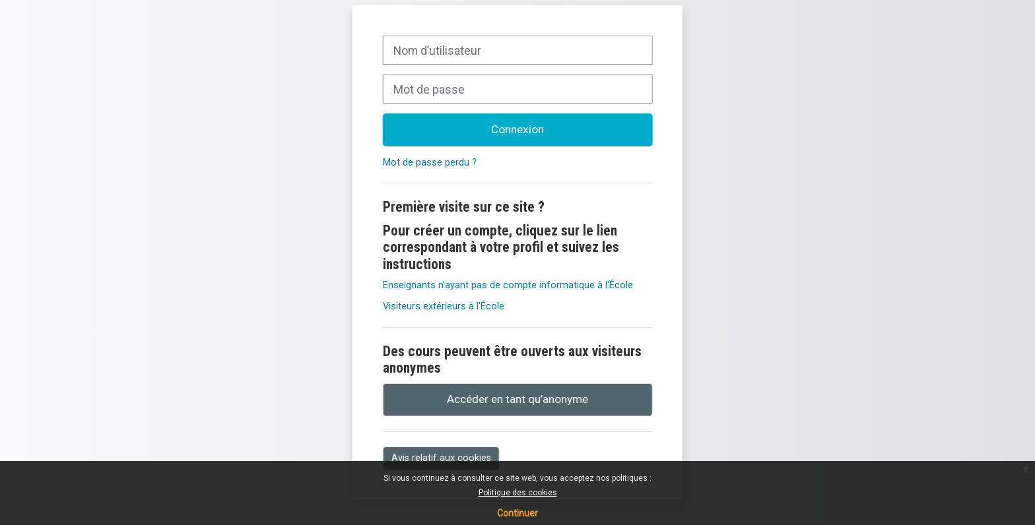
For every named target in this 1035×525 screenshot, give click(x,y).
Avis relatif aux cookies (441, 457)
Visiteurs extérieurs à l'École (443, 306)
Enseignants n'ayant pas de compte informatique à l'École (508, 285)
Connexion (517, 129)
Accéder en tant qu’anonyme (517, 399)
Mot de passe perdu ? (430, 162)
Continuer (517, 513)
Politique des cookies (518, 492)
